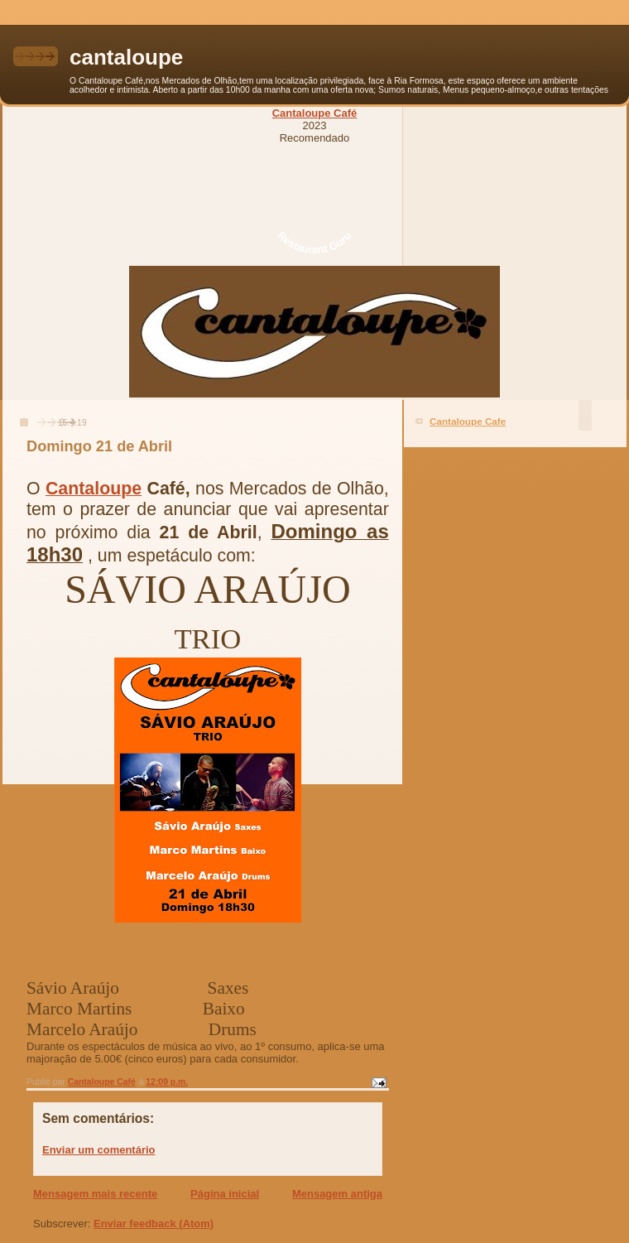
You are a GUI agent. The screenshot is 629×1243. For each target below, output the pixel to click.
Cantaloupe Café (315, 113)
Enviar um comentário (99, 1150)
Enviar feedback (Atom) (154, 1223)
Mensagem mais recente (95, 1194)
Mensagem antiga (337, 1194)
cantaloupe (126, 57)
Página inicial (224, 1194)
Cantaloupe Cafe (468, 421)
